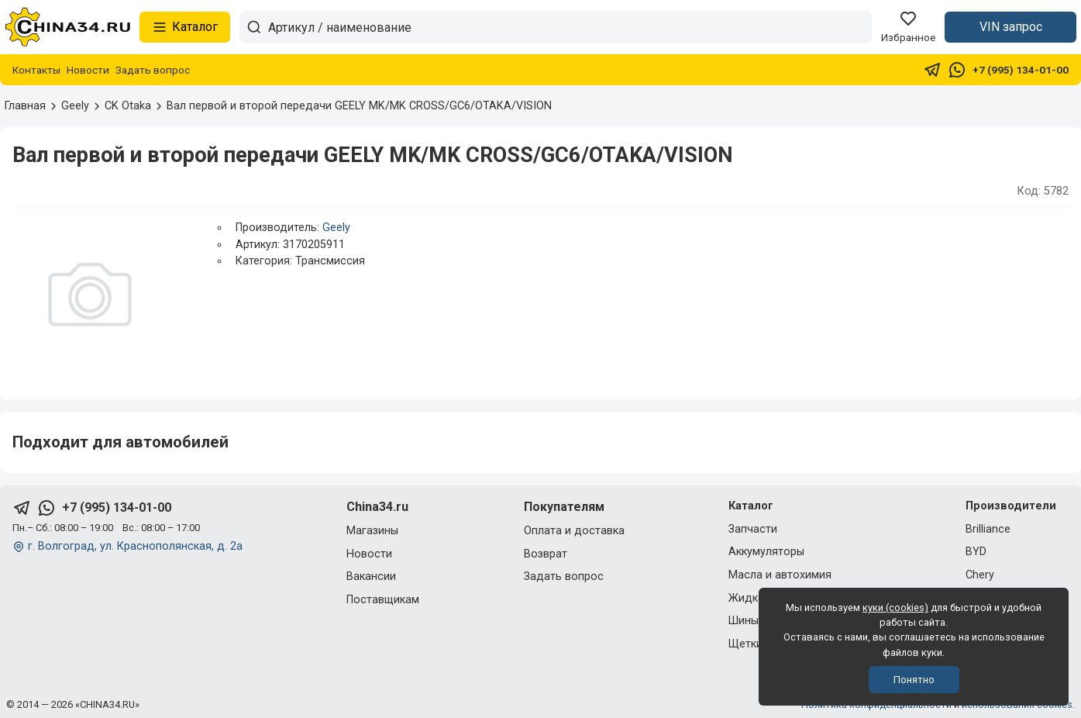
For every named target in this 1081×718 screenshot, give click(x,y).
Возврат (545, 554)
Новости (88, 70)
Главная (25, 105)
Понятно (914, 679)
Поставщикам (382, 599)
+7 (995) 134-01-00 (1021, 70)
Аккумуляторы (766, 551)
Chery (980, 575)
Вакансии (371, 576)
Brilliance (988, 529)
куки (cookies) (895, 607)
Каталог (185, 27)
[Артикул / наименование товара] (569, 27)
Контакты (36, 70)
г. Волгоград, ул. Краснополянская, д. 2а (135, 546)
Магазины (372, 530)
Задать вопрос (152, 70)
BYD (976, 551)
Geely (336, 227)
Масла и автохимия (779, 575)
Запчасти (752, 529)
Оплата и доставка (574, 530)
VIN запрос (1010, 26)
